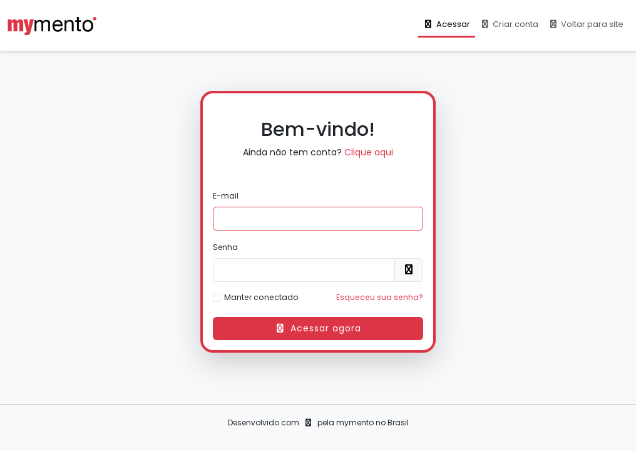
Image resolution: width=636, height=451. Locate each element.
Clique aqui (368, 152)
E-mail (225, 195)
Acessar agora (318, 328)
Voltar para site (585, 24)
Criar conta (509, 24)
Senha (225, 247)
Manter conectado (261, 297)
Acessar (446, 24)
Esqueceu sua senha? (379, 297)
